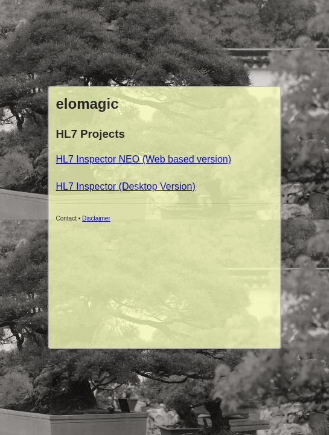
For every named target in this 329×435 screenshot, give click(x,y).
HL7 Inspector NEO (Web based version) (144, 159)
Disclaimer (96, 218)
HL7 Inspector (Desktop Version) (126, 186)
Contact (66, 218)
